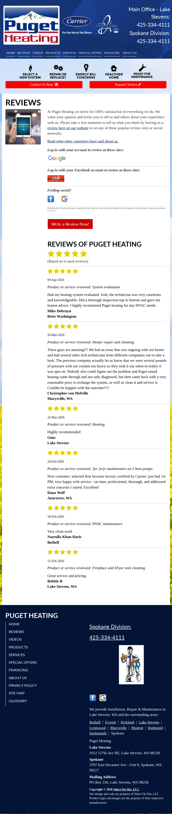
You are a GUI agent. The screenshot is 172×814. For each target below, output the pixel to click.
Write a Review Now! (70, 224)
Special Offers (90, 52)
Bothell (95, 722)
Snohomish (98, 733)
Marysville (118, 728)
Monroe (137, 728)
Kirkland (127, 722)
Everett (110, 722)
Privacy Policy (23, 685)
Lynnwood (97, 728)
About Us (129, 52)
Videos (37, 52)
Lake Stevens (149, 722)
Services (69, 52)
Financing (112, 52)
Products (53, 52)
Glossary (18, 700)
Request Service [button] (128, 84)
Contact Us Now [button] (44, 84)
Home (10, 52)
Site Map (17, 693)
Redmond (155, 728)
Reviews (23, 52)
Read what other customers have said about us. (83, 141)
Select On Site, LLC (126, 789)
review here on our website (68, 128)
